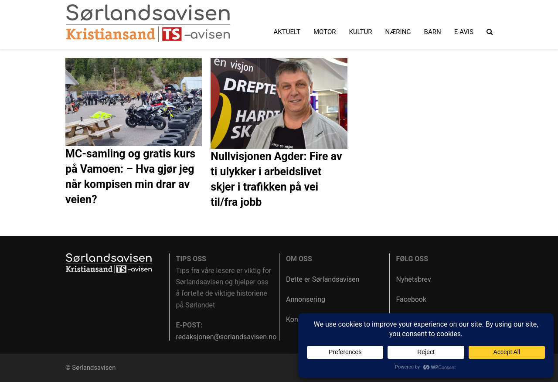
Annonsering (305, 299)
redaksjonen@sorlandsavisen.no (226, 337)
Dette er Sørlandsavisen (322, 279)
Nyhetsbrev (413, 279)
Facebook (411, 299)
